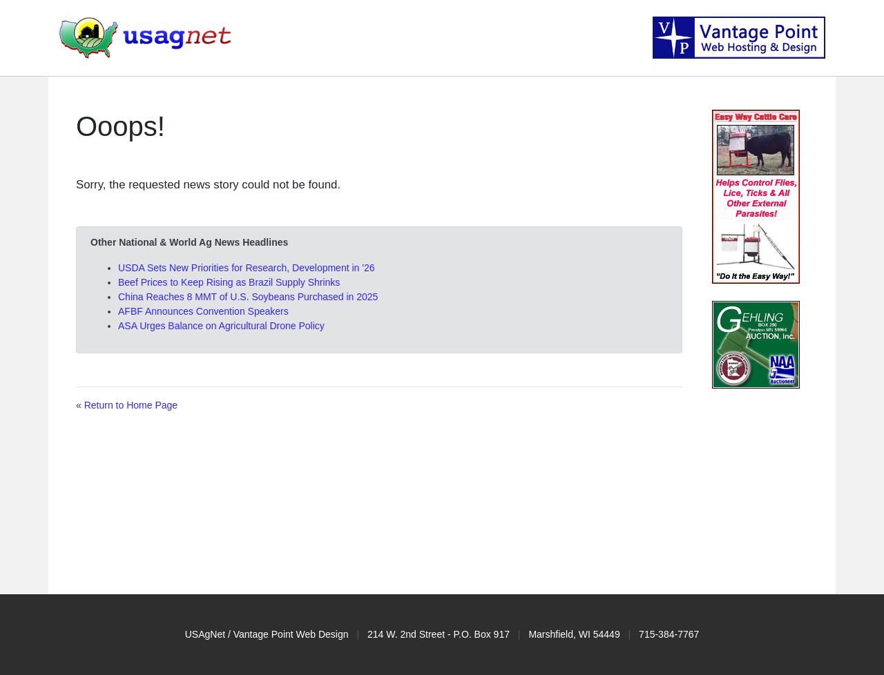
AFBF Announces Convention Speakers (203, 311)
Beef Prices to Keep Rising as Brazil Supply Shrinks (229, 282)
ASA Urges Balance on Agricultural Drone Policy (221, 325)
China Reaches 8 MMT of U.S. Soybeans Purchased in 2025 (248, 296)
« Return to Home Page (126, 405)
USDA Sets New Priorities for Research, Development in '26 (246, 267)
